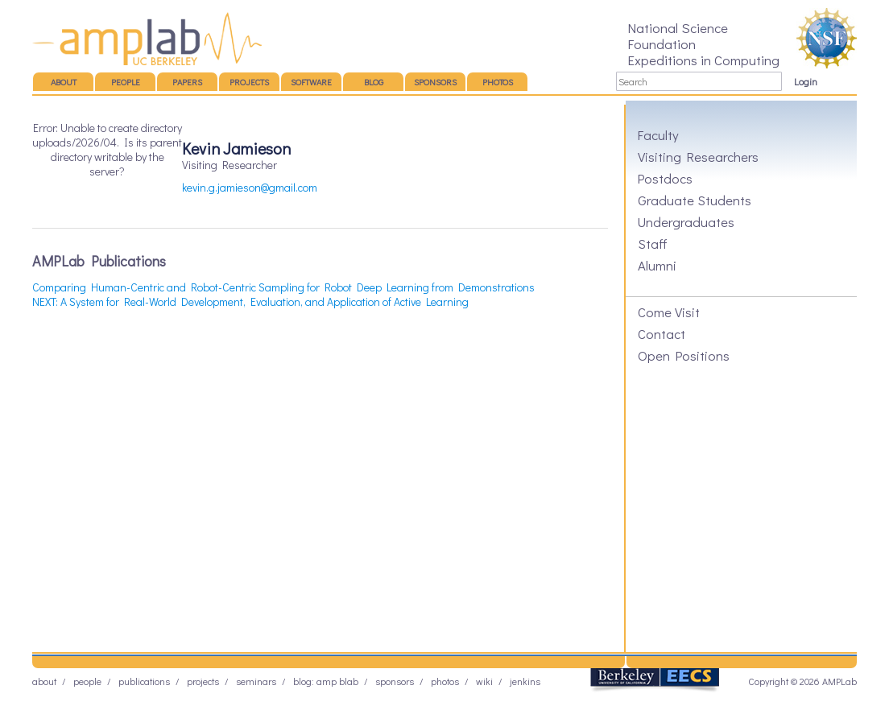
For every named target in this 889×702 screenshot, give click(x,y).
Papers (187, 82)
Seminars (256, 681)
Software (311, 82)
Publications (144, 681)
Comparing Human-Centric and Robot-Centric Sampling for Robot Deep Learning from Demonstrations (283, 287)
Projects (249, 82)
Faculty (658, 134)
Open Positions (684, 355)
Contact (661, 333)
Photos (497, 82)
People (125, 82)
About (63, 82)
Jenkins (525, 681)
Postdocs (665, 178)
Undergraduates (686, 221)
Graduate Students (694, 200)
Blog (373, 82)
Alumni (657, 265)
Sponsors (435, 82)
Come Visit (669, 311)
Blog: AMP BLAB (325, 681)
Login (805, 81)
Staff (653, 243)
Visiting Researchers (698, 156)
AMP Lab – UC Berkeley (147, 38)
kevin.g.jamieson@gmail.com (249, 187)
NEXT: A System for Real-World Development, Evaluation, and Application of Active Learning (250, 301)
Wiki (484, 681)
